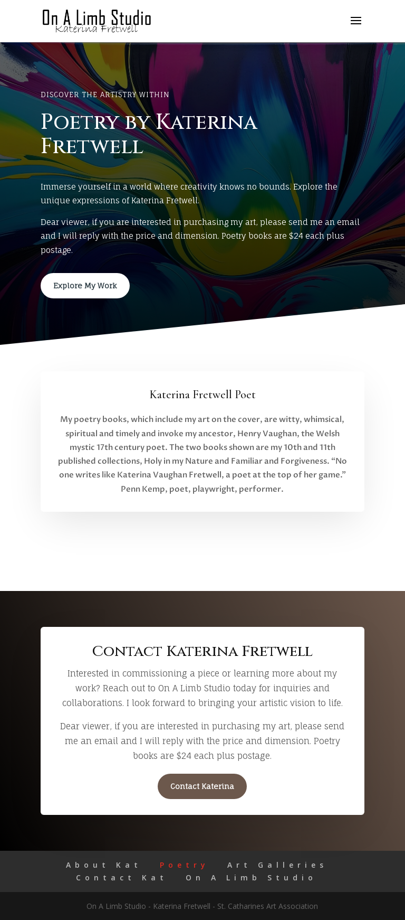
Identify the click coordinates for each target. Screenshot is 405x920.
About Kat (104, 865)
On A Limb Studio (251, 877)
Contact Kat (122, 877)
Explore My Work (85, 285)
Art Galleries (277, 865)
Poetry (184, 865)
